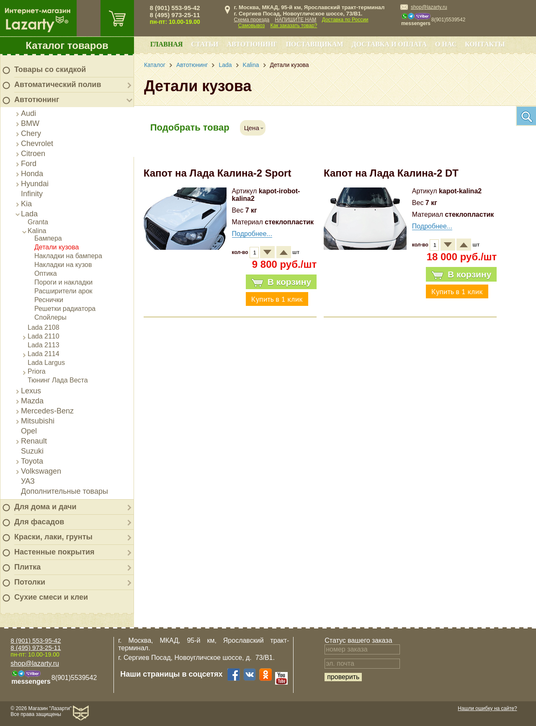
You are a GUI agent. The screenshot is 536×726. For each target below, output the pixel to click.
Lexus (31, 391)
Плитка (27, 567)
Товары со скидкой (50, 69)
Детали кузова (56, 247)
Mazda (32, 401)
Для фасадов (39, 522)
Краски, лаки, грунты (53, 537)
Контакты (485, 44)
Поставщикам (314, 44)
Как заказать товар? (294, 25)
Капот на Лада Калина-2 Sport (217, 173)
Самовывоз (251, 25)
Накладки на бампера (68, 255)
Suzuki (32, 451)
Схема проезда (252, 20)
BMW (30, 123)
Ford (28, 163)
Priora (37, 371)
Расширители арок (63, 291)
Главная (166, 44)
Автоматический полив (57, 84)
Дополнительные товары (64, 491)
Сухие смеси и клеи (51, 597)
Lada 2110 (43, 336)
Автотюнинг (36, 99)
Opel (29, 431)
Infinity (32, 194)
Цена (251, 127)
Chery (31, 133)
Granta (38, 222)
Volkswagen (41, 471)
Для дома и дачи (45, 507)
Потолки (29, 582)
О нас (445, 44)
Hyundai (35, 184)
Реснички (48, 299)
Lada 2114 (43, 353)
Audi (28, 113)
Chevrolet (37, 143)
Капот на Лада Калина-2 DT (391, 173)
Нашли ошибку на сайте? (487, 708)
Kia (26, 204)
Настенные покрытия (54, 552)
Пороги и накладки (63, 282)
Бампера (48, 238)
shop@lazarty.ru (429, 7)
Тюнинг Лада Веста (58, 380)
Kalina (37, 230)
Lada (29, 214)
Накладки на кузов (63, 264)
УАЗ (28, 481)
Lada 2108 (43, 327)
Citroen (33, 153)
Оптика (45, 273)
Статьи (204, 44)
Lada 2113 (43, 345)
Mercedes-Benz (47, 411)
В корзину (281, 282)
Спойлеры (50, 317)
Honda (32, 173)
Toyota (32, 461)
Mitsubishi (37, 421)
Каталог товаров (67, 45)
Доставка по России (345, 20)
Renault (34, 441)
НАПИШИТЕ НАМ (296, 20)
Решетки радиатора (64, 308)
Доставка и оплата (389, 44)
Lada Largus (46, 362)
